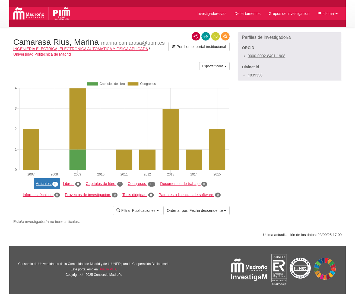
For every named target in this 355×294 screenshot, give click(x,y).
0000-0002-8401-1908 (267, 56)
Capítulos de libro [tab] (104, 183)
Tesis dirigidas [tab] (138, 195)
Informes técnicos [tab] (41, 195)
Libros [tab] (72, 183)
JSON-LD (205, 36)
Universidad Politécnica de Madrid (42, 54)
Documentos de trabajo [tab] (183, 183)
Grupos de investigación (289, 13)
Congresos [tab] (141, 183)
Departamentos (247, 13)
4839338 (255, 75)
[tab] (289, 37)
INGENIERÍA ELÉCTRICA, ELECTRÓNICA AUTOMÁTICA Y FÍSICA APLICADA (80, 49)
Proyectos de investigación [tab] (91, 195)
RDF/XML (196, 36)
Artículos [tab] (47, 183)
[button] (327, 13)
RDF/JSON (225, 36)
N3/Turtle (215, 36)
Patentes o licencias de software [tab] (190, 195)
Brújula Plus (107, 269)
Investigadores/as (212, 13)
